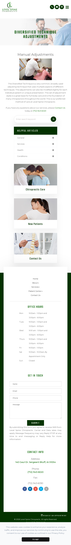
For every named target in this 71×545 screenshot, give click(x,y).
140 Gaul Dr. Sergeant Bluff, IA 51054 (35, 462)
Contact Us (36, 259)
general (20, 138)
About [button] (35, 283)
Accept (35, 539)
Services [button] (35, 287)
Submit (35, 423)
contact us (60, 108)
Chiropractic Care (35, 189)
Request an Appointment (54, 515)
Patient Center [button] (35, 291)
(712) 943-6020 (39, 111)
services (20, 144)
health (20, 150)
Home (35, 279)
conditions (22, 156)
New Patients (35, 224)
